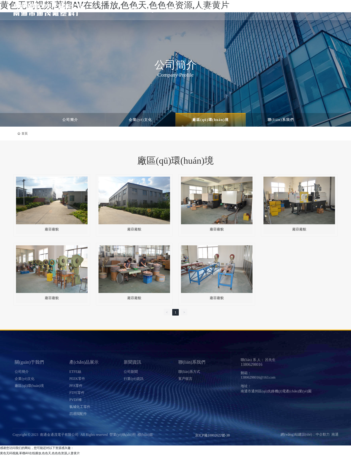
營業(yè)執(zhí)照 (122, 434)
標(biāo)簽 (145, 434)
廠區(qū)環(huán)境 (210, 120)
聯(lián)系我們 (281, 120)
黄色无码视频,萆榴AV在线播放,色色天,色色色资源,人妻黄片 (40, 453)
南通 (334, 434)
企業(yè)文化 (140, 120)
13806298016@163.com (258, 377)
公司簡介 (70, 120)
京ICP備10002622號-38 (212, 435)
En (324, 10)
